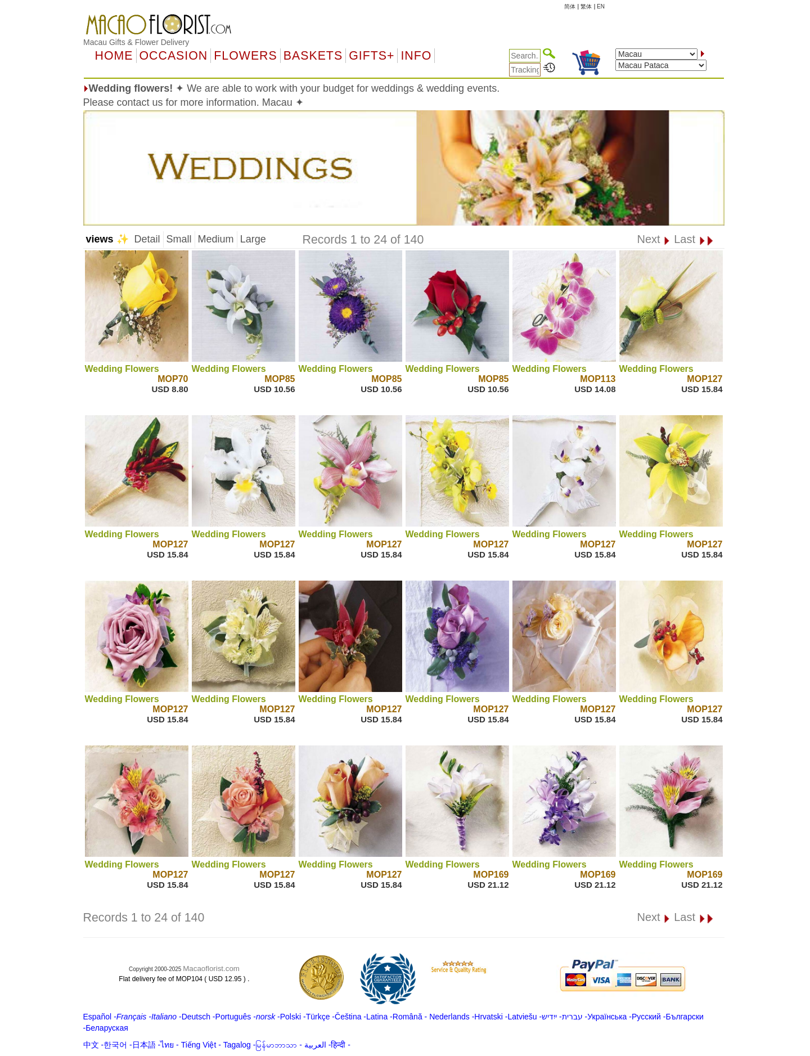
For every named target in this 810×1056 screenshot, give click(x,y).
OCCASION (174, 55)
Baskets (313, 55)
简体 (569, 6)
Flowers (245, 55)
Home (114, 55)
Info (415, 55)
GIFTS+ (371, 55)
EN (601, 6)
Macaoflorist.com (211, 968)
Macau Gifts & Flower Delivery (136, 42)
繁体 (586, 6)
